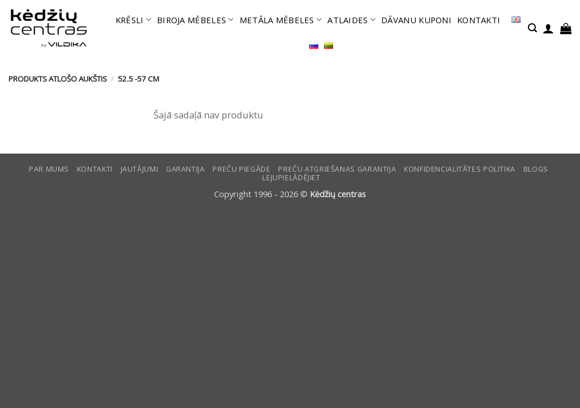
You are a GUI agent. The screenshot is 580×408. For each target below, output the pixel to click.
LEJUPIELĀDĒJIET (291, 177)
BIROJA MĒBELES (195, 20)
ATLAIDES (351, 20)
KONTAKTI (478, 20)
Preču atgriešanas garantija (337, 169)
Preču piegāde (241, 169)
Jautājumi (140, 169)
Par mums (49, 169)
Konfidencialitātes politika (459, 169)
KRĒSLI (133, 20)
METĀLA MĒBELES (281, 20)
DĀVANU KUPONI (416, 20)
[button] (532, 28)
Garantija (185, 169)
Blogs (535, 169)
